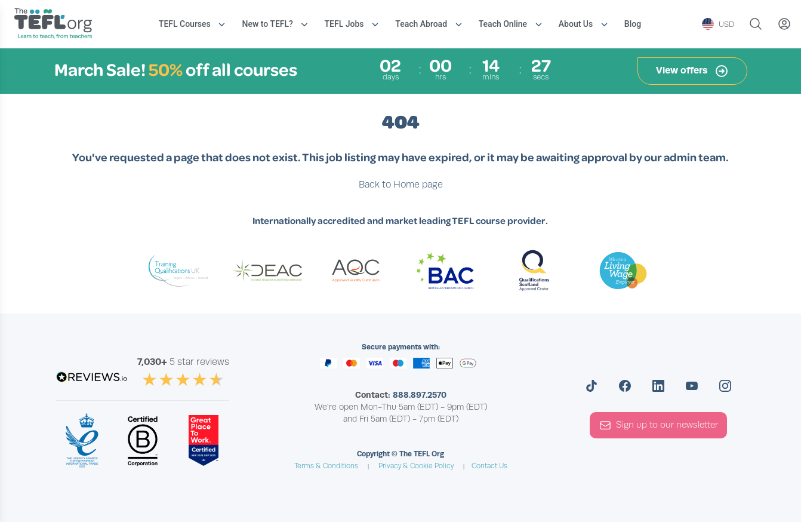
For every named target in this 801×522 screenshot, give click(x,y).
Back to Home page (401, 184)
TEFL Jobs (344, 24)
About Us (576, 24)
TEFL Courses (185, 24)
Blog (632, 24)
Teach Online (503, 24)
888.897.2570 (419, 395)
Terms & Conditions (326, 466)
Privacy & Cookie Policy (416, 466)
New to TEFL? (267, 24)
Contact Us (489, 466)
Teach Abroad (421, 24)
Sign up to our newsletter (658, 425)
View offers (692, 71)
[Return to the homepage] (56, 24)
